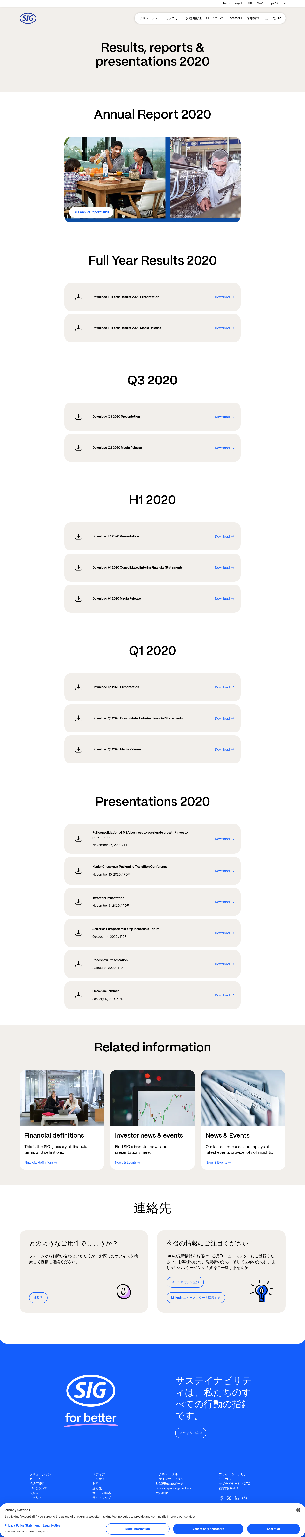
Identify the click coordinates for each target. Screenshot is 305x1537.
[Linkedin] (238, 1498)
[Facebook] (223, 1498)
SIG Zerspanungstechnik (173, 1488)
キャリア (35, 1498)
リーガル (225, 1479)
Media (226, 3)
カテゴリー (173, 18)
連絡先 (260, 3)
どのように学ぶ (191, 1433)
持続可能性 (194, 18)
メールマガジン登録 (185, 1282)
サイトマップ (101, 1498)
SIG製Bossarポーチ (169, 1484)
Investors (235, 18)
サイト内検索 (101, 1493)
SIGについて (215, 18)
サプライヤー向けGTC (234, 1484)
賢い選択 (162, 1493)
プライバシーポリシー (234, 1474)
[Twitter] (230, 1498)
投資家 (34, 1493)
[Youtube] (246, 1498)
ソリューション (150, 18)
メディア (98, 1474)
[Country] (277, 18)
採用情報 (253, 18)
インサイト (100, 1479)
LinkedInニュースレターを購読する (196, 1298)
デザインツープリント (171, 1479)
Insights (239, 3)
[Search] (266, 18)
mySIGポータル (277, 3)
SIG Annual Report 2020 (91, 212)
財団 (250, 3)
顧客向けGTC (228, 1488)
